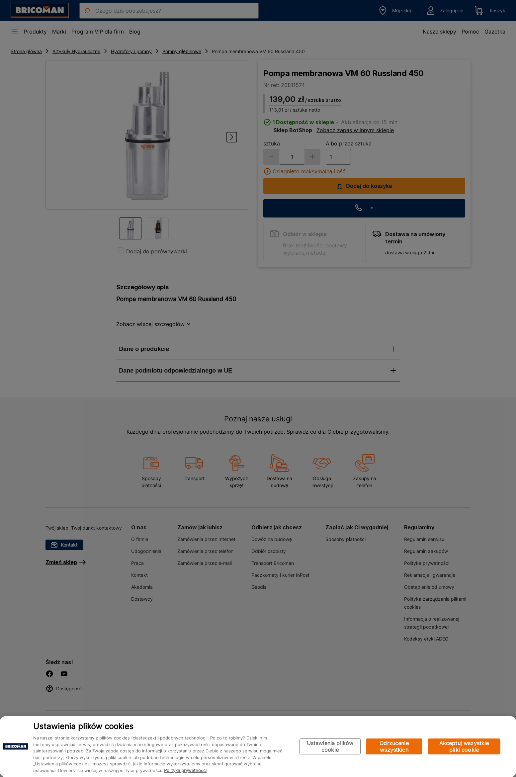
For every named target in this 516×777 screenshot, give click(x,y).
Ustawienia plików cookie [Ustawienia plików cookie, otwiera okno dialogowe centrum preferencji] (330, 746)
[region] (258, 746)
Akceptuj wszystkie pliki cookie (464, 746)
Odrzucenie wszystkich (394, 746)
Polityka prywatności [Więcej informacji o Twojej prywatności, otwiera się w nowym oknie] (185, 770)
